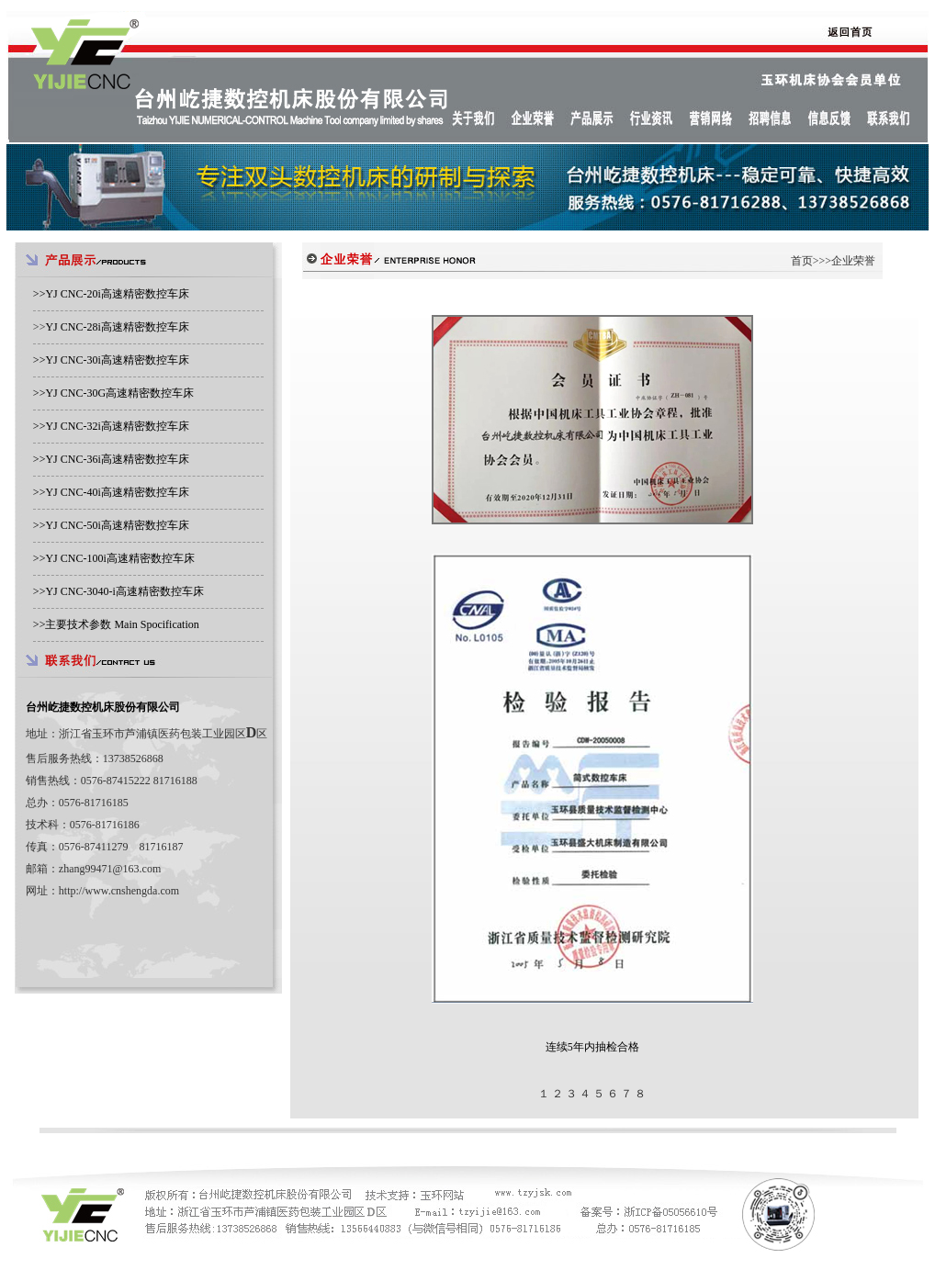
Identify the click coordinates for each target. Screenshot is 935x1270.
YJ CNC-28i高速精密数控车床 (116, 326)
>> (111, 293)
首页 (802, 260)
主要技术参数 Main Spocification (121, 624)
